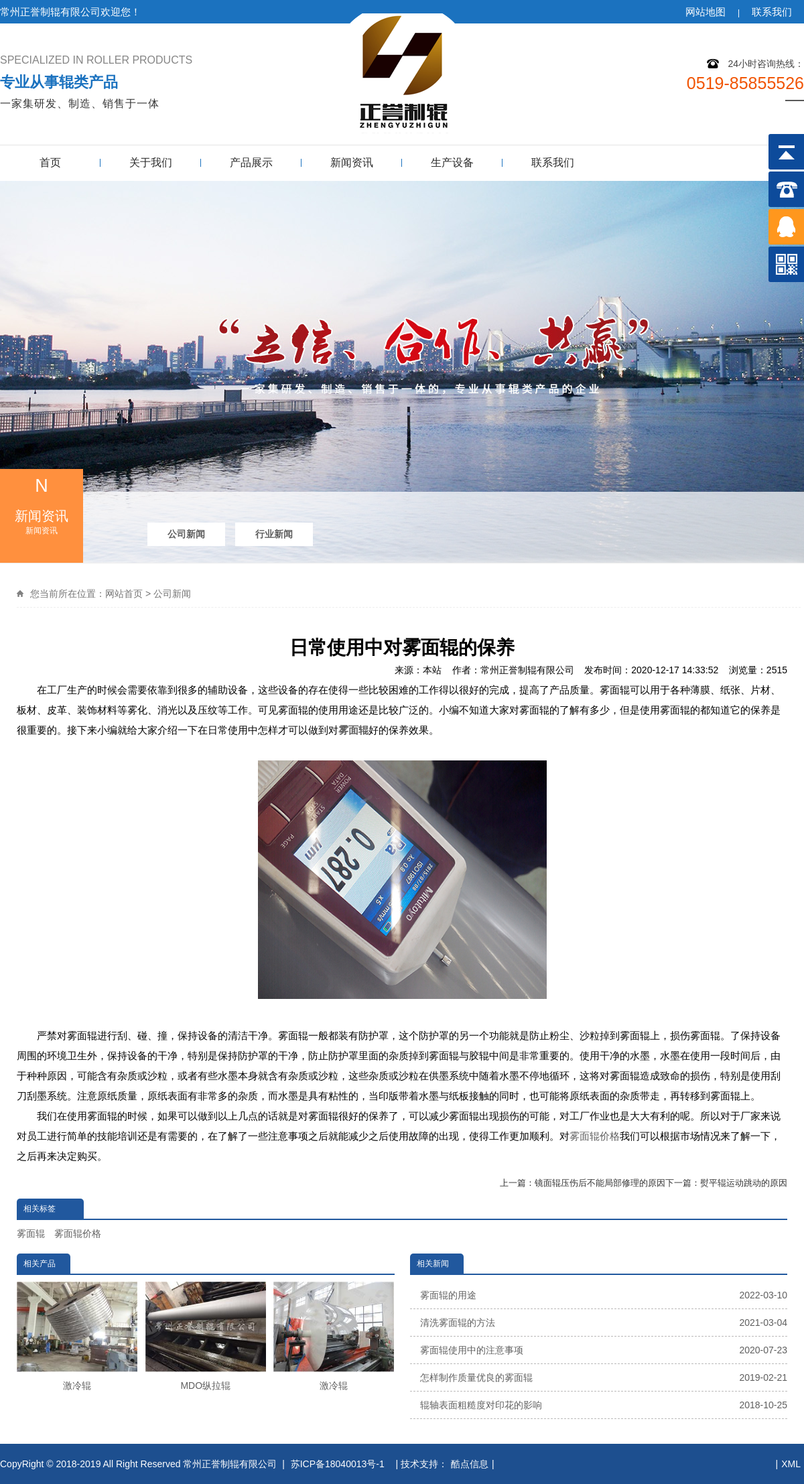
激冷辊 (77, 1336)
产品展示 (251, 162)
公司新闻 (186, 534)
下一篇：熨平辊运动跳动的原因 (726, 1183)
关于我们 (150, 162)
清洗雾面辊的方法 (604, 1322)
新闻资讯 (351, 162)
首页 (50, 162)
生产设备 (452, 162)
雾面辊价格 (595, 1136)
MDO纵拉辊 (205, 1336)
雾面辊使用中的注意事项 (604, 1350)
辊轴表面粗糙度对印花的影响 (604, 1405)
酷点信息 (469, 1464)
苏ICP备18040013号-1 (339, 1464)
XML (791, 1464)
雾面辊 (353, 730)
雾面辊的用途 (604, 1295)
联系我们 (772, 11)
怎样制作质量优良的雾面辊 (604, 1377)
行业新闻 (274, 534)
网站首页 (124, 593)
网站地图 (705, 11)
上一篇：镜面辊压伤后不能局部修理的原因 (582, 1183)
